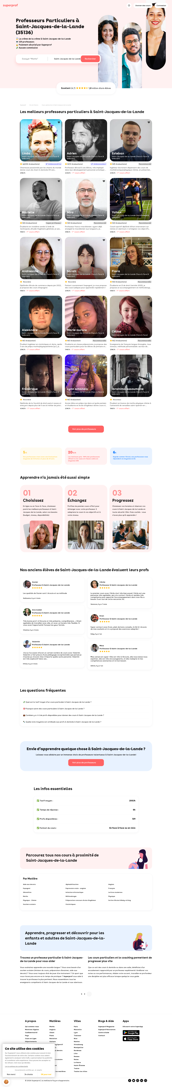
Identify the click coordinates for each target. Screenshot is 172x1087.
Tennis (52, 1053)
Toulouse (77, 1035)
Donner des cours (143, 5)
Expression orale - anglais (76, 888)
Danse (51, 1056)
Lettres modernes (115, 892)
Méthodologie (71, 896)
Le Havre (77, 1062)
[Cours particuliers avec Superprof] (10, 5)
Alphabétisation (72, 884)
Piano (51, 1035)
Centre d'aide (103, 1032)
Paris (76, 1026)
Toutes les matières (57, 1071)
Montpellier (78, 1047)
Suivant (89, 994)
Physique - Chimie (29, 900)
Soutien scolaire (29, 904)
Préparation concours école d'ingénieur (81, 900)
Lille (75, 1053)
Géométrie (27, 892)
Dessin (52, 1062)
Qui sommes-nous (32, 1026)
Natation (53, 1038)
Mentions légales (32, 1029)
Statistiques (71, 904)
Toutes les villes (80, 1071)
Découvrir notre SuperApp (133, 1026)
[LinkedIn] (141, 1080)
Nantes (77, 1041)
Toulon (76, 1068)
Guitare (52, 1041)
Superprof (23, 105)
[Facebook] (129, 1080)
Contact (101, 1035)
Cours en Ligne (30, 1038)
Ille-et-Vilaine (33, 105)
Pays (27, 1035)
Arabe (51, 1068)
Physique (111, 896)
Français (111, 888)
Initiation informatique (74, 892)
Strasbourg (78, 1044)
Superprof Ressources (106, 1029)
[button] (6, 1082)
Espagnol (26, 888)
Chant (51, 1032)
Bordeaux (77, 1050)
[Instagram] (137, 1080)
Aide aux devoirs (29, 884)
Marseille (78, 1029)
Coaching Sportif (56, 1044)
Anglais (111, 884)
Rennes (76, 1056)
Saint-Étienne (79, 1065)
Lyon (76, 1032)
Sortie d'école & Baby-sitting (119, 900)
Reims (76, 1059)
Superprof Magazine (106, 1026)
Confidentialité (31, 1032)
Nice (75, 1038)
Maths (25, 896)
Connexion (161, 5)
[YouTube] (145, 1080)
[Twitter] (133, 1080)
